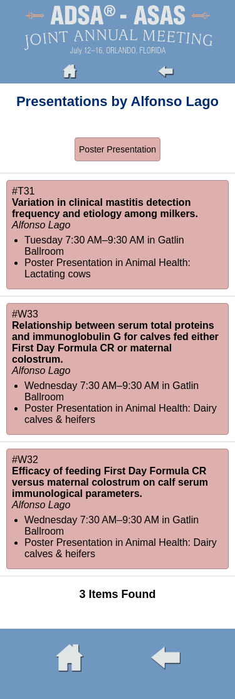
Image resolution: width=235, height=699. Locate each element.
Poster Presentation (117, 149)
